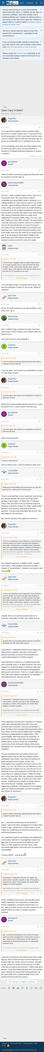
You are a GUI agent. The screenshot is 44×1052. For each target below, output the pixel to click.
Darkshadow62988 (15, 183)
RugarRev (6, 113)
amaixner (12, 345)
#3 (42, 191)
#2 (42, 170)
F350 (10, 246)
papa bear (12, 295)
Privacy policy (28, 1043)
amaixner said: (8, 392)
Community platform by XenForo (19, 1050)
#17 (41, 869)
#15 (41, 691)
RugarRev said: (8, 259)
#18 (41, 926)
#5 (42, 304)
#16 (41, 805)
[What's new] (36, 3)
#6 (42, 325)
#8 (42, 387)
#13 (41, 585)
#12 (41, 533)
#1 (42, 127)
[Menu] (3, 3)
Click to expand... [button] (22, 278)
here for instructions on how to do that (21, 47)
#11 (41, 479)
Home (4, 1045)
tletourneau (13, 316)
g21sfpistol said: (8, 358)
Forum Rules (22, 53)
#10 (41, 452)
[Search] (41, 3)
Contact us (5, 1043)
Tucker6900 (12, 471)
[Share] (39, 127)
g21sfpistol (12, 162)
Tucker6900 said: (8, 537)
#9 (42, 421)
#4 (42, 254)
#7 (42, 353)
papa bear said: (8, 637)
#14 (41, 633)
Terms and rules (16, 1043)
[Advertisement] (22, 84)
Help (35, 1043)
